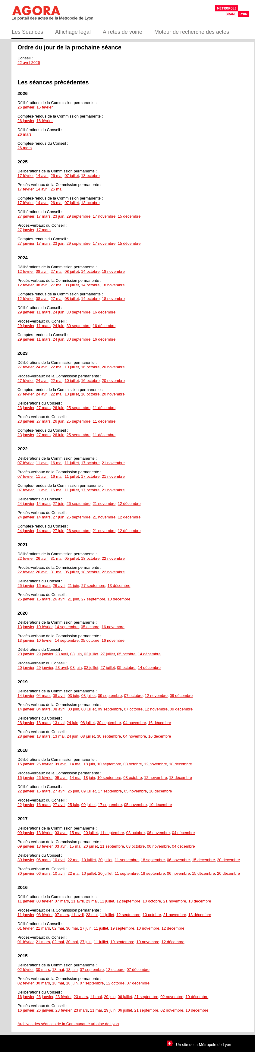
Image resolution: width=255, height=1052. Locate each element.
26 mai (56, 175)
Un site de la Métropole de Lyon (199, 1044)
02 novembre (171, 996)
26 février (44, 764)
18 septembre (153, 860)
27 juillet (107, 654)
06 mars (43, 860)
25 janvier (25, 585)
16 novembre (113, 627)
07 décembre (138, 969)
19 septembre (122, 928)
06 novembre (158, 832)
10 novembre (148, 928)
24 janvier (25, 503)
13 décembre (119, 585)
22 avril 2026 (28, 62)
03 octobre (135, 832)
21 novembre (113, 463)
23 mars (81, 996)
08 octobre (132, 764)
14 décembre (149, 654)
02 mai (58, 928)
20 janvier (25, 654)
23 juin (58, 216)
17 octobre (90, 463)
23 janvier (25, 407)
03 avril (61, 832)
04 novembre (134, 722)
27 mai (56, 271)
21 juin (73, 585)
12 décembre (129, 503)
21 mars (43, 928)
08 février (44, 901)
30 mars (43, 969)
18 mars (43, 722)
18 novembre (113, 271)
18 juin (89, 764)
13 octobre (90, 175)
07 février (25, 463)
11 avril (42, 463)
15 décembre (129, 216)
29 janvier (25, 312)
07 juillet (72, 175)
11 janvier (25, 901)
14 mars (43, 503)
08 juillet (72, 271)
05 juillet (72, 558)
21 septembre (146, 996)
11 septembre (112, 832)
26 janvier (25, 107)
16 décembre (104, 312)
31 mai (56, 558)
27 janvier (25, 216)
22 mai (56, 367)
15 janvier (25, 764)
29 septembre (79, 216)
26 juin (58, 407)
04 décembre (183, 832)
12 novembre (156, 695)
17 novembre (104, 216)
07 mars (62, 901)
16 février (44, 107)
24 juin (58, 312)
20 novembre (113, 367)
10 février (44, 627)
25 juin (73, 791)
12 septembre (128, 901)
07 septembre (92, 969)
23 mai (92, 901)
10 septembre (109, 764)
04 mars (43, 695)
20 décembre (228, 860)
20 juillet (90, 832)
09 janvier (25, 832)
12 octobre (115, 969)
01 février (25, 928)
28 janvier (25, 722)
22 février (25, 558)
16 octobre (90, 367)
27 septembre (93, 585)
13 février (44, 832)
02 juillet (91, 654)
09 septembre (110, 695)
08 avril (42, 271)
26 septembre (79, 503)
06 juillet (125, 996)
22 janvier (25, 791)
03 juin (73, 695)
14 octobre (90, 271)
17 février (25, 175)
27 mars (43, 407)
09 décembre (181, 695)
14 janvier (25, 695)
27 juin (58, 503)
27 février (25, 367)
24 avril (42, 367)
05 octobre (90, 627)
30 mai (72, 928)
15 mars (43, 585)
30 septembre (79, 312)
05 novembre (135, 791)
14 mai (75, 764)
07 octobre (133, 695)
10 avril (59, 860)
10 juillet (72, 367)
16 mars (43, 791)
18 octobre (90, 558)
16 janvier (25, 996)
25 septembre (79, 407)
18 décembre (180, 764)
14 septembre (67, 627)
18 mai (58, 969)
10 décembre (160, 791)
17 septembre (110, 791)
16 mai (56, 463)
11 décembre (104, 407)
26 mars (24, 134)
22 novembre (113, 558)
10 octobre (152, 901)
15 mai (75, 832)
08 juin (76, 654)
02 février (25, 969)
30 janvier (25, 860)
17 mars (43, 216)
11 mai (96, 996)
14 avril (42, 175)
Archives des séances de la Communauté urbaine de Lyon (68, 1024)
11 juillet (72, 463)
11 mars (43, 312)
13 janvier (25, 627)
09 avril (61, 764)
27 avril (59, 791)
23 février (63, 996)
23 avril (61, 654)
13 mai (59, 722)
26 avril (42, 558)
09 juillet (88, 791)
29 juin (109, 996)
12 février (25, 271)
